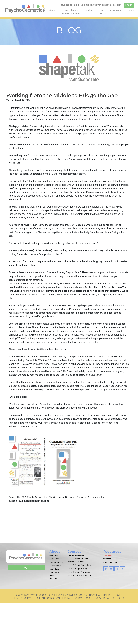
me (45, 449)
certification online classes (24, 445)
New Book (103, 12)
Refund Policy (22, 626)
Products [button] (89, 10)
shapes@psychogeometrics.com (102, 4)
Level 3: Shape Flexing (77, 597)
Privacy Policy (73, 626)
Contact (130, 10)
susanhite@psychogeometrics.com (29, 529)
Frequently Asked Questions (54, 604)
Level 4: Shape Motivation (79, 601)
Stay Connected (110, 591)
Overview (53, 584)
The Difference (56, 591)
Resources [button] (115, 10)
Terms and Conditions (47, 626)
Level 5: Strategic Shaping (79, 604)
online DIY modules (94, 442)
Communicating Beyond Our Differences (72, 281)
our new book (48, 445)
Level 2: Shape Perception (79, 594)
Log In (128, 5)
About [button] (52, 10)
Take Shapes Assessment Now (71, 12)
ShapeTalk (108, 584)
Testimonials (55, 594)
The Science (54, 588)
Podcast (107, 588)
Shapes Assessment (76, 584)
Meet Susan (54, 598)
